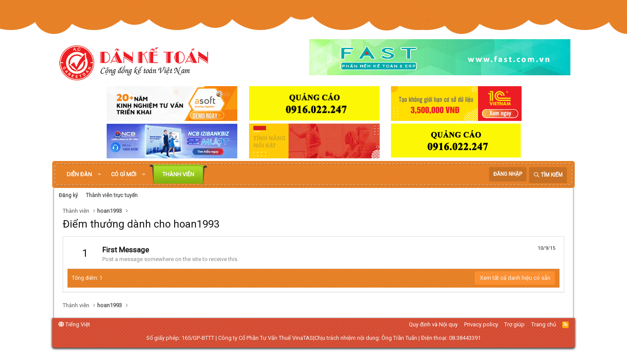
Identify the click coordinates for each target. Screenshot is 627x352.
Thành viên (178, 174)
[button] (99, 174)
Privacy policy (481, 324)
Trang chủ (543, 324)
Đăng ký (68, 195)
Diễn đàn (79, 174)
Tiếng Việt (74, 324)
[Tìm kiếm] (548, 175)
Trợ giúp (514, 324)
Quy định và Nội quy (433, 324)
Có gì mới (123, 174)
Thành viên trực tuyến (112, 195)
